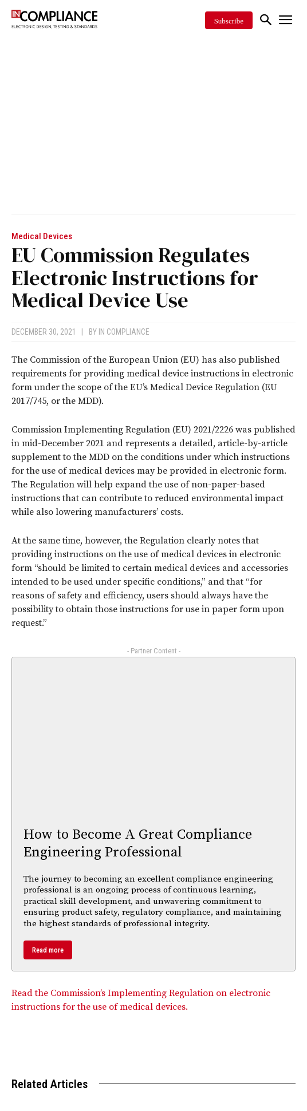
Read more (48, 950)
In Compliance (124, 331)
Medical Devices (41, 236)
